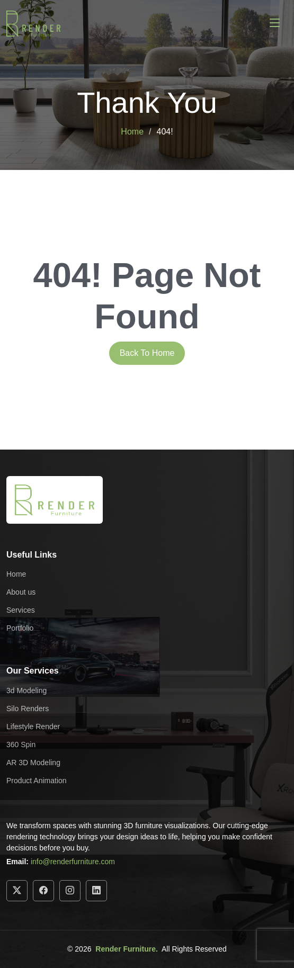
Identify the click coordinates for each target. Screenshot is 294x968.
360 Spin (20, 744)
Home (132, 131)
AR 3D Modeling (33, 762)
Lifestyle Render (33, 726)
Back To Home (147, 352)
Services (20, 610)
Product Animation (36, 780)
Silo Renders (27, 708)
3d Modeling (26, 690)
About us (20, 592)
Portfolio (19, 628)
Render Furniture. (126, 949)
